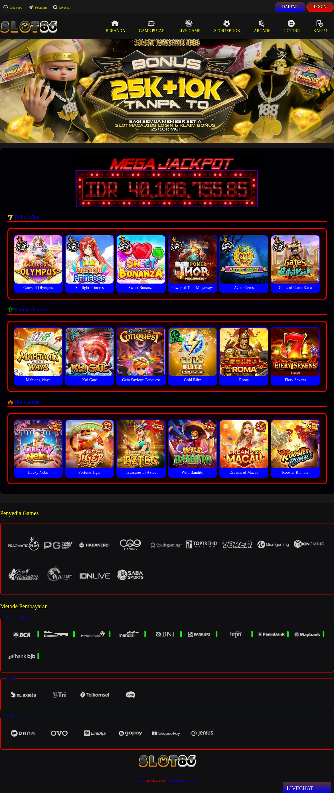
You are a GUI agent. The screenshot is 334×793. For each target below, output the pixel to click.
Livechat (61, 7)
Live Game (189, 26)
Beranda (115, 26)
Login (320, 7)
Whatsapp (12, 7)
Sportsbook (227, 26)
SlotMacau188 (155, 780)
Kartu (320, 26)
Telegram (37, 7)
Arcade (262, 26)
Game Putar (152, 26)
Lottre (291, 26)
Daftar (290, 7)
